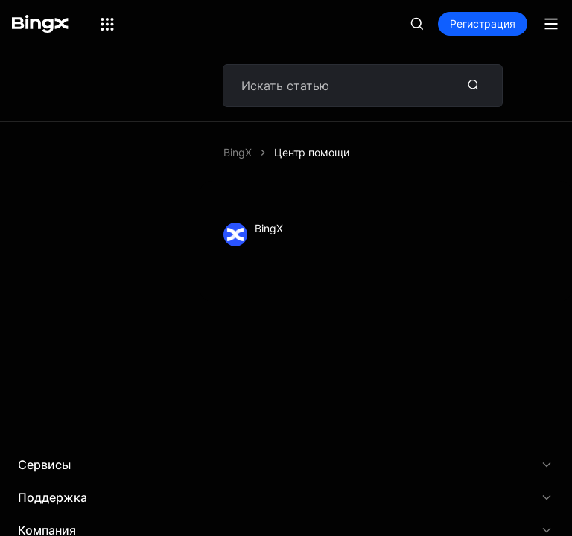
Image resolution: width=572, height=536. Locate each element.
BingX (237, 152)
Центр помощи (311, 152)
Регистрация (482, 23)
